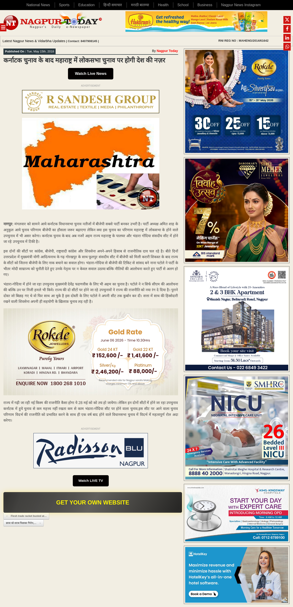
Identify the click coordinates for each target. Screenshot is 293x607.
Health (163, 5)
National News (38, 5)
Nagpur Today (167, 51)
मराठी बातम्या (140, 5)
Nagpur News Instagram (241, 5)
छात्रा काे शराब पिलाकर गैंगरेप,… (23, 524)
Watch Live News (90, 73)
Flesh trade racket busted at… (26, 517)
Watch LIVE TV (90, 481)
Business (204, 5)
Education (86, 5)
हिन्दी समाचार (112, 5)
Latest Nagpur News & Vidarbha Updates (34, 41)
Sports (64, 5)
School (183, 5)
